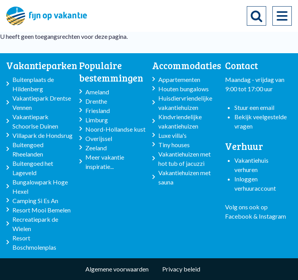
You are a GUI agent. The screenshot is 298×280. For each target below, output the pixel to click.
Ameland (97, 92)
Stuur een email (254, 107)
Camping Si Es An (35, 200)
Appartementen (179, 79)
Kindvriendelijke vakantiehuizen (180, 121)
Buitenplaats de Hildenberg (33, 84)
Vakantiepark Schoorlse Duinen (35, 121)
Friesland (97, 110)
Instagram (272, 216)
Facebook (238, 216)
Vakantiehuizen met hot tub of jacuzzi (184, 158)
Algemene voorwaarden (117, 269)
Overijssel (98, 138)
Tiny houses (174, 144)
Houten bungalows (183, 88)
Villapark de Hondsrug (42, 135)
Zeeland (96, 147)
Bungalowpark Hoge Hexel (40, 186)
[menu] (282, 16)
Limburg (96, 119)
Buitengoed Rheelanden (27, 149)
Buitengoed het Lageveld (32, 168)
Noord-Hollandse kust (115, 129)
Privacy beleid (181, 269)
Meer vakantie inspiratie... (104, 161)
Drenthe (96, 101)
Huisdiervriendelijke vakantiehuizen (185, 102)
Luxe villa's (172, 135)
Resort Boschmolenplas (34, 242)
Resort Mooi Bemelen (41, 210)
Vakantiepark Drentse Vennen (41, 102)
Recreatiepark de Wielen (35, 224)
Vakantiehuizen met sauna (184, 177)
